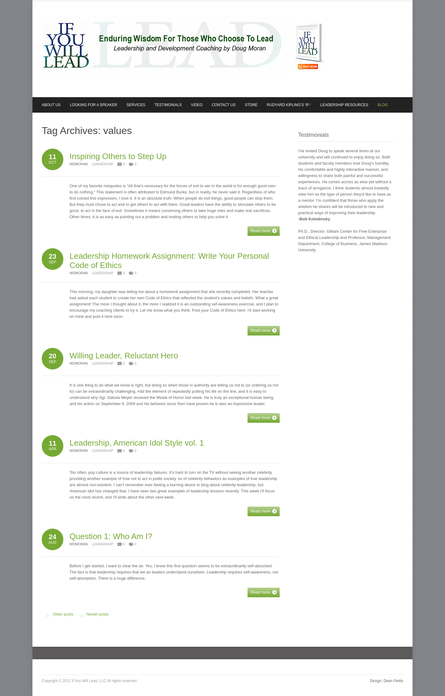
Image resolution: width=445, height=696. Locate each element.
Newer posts (92, 615)
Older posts (58, 615)
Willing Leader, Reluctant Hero (124, 355)
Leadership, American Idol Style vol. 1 (137, 442)
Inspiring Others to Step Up (118, 156)
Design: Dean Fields (386, 681)
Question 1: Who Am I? (111, 536)
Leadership (102, 164)
